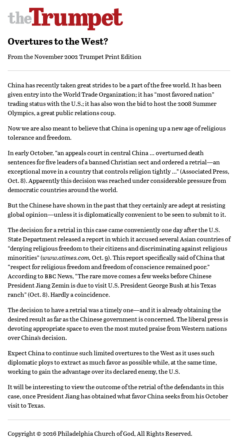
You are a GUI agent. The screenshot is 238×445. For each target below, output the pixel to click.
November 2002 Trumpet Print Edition (87, 56)
